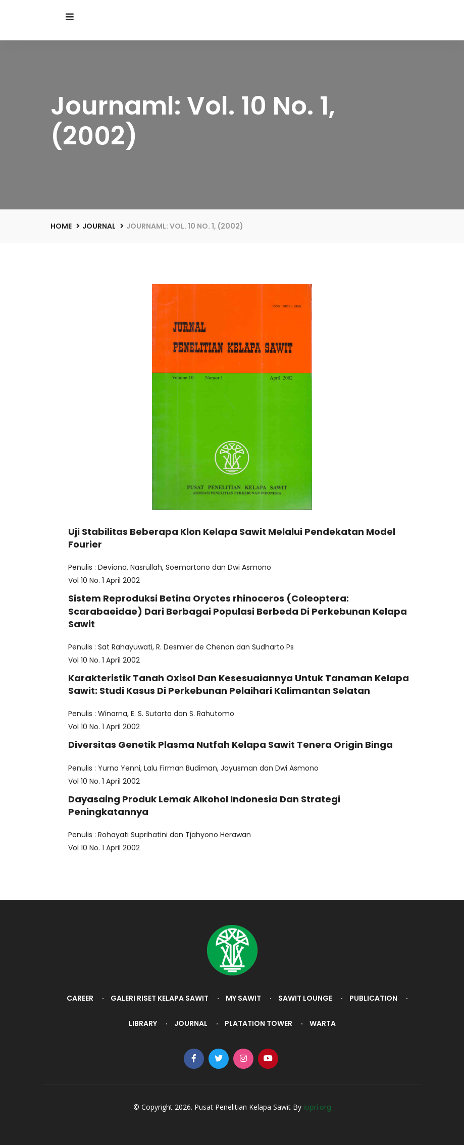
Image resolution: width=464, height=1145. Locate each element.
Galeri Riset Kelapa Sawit (160, 998)
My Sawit (243, 998)
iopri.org (317, 1107)
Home (61, 226)
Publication (373, 998)
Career (80, 998)
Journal (99, 226)
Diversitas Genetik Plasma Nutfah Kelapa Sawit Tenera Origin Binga (230, 744)
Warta (323, 1023)
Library (143, 1023)
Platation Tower (258, 1023)
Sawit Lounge (305, 998)
